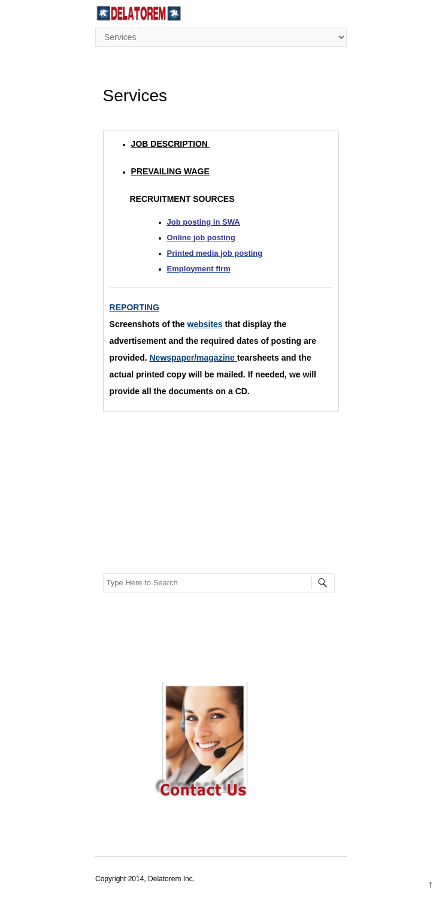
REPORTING (134, 307)
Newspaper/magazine (193, 357)
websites (205, 324)
